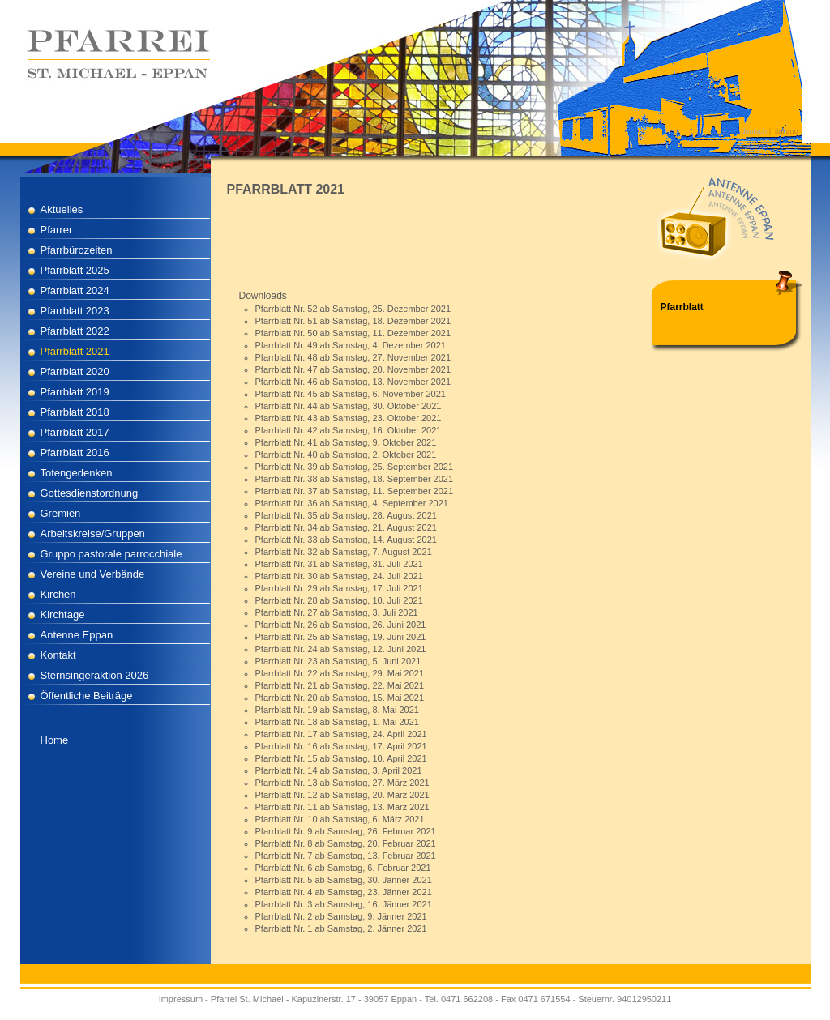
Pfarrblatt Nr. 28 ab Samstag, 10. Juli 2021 (339, 600)
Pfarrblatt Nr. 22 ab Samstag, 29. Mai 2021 (340, 673)
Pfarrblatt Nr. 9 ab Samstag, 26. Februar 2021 (345, 831)
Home (55, 740)
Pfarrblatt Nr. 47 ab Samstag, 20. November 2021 (353, 369)
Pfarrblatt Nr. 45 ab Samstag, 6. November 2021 (350, 394)
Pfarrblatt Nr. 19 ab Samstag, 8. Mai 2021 (337, 710)
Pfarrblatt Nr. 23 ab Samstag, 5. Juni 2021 (338, 661)
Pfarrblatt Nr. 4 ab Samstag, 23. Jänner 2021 (343, 892)
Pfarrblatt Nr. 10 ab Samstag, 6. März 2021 (340, 819)
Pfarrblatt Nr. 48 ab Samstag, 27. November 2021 (353, 357)
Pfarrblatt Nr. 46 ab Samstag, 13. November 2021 (353, 381)
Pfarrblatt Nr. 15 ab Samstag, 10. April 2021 (341, 758)
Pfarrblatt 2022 (75, 331)
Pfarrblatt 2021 (75, 351)
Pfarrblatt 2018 (75, 412)
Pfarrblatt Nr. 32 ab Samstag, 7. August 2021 (343, 552)
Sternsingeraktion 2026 (95, 675)
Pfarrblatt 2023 (75, 311)
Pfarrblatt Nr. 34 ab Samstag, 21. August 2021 (346, 527)
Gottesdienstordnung (90, 493)
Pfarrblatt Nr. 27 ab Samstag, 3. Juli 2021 (336, 612)
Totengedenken (77, 473)
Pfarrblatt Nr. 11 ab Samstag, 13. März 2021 (342, 807)
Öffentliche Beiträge (87, 695)
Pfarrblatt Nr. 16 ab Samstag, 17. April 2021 (341, 746)
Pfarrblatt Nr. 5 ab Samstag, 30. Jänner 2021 (343, 880)
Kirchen (58, 594)
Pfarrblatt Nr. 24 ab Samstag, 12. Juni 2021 (340, 649)
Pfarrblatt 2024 (75, 290)
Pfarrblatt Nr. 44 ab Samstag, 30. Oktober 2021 (348, 406)
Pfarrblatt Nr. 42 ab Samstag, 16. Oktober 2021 (348, 430)
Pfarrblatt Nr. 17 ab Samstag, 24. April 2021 (341, 734)
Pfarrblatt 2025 (75, 270)
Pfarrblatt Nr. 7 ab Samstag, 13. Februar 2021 (345, 855)
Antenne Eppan (77, 635)
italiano (786, 131)
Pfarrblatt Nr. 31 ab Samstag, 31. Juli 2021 (339, 564)
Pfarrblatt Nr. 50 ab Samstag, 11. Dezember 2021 (353, 333)
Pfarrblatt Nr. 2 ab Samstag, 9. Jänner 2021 (341, 916)
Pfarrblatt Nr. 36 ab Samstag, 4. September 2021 (351, 503)
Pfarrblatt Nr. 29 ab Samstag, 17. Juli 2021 (339, 588)
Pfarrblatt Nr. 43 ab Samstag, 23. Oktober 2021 (348, 418)
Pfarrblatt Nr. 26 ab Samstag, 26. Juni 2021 (340, 624)
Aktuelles (62, 209)
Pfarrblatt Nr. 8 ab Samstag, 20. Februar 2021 (345, 843)
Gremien (61, 513)
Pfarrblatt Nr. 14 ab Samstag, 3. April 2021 (338, 770)
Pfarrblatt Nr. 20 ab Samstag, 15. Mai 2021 (340, 697)
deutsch (755, 131)
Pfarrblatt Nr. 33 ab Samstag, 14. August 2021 (346, 539)
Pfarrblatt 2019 (75, 392)
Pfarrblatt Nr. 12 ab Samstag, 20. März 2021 (342, 795)
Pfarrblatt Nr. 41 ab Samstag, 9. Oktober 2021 (346, 442)
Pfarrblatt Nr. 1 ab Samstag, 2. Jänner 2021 (341, 928)
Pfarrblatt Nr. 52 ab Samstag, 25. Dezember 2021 (353, 309)
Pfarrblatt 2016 (75, 452)
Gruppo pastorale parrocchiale (111, 554)
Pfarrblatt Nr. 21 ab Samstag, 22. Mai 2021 (340, 685)
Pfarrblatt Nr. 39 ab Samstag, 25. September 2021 (354, 467)
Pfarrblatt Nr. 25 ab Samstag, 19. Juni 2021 (340, 637)
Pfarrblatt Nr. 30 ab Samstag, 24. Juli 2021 (339, 576)
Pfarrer (57, 230)
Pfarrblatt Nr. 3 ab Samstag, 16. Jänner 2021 (343, 904)
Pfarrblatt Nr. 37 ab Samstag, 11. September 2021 (354, 491)
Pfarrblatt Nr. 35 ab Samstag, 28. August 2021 (346, 515)
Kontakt (58, 655)
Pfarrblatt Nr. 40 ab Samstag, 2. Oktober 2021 (346, 454)
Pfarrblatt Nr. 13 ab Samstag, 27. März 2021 (342, 782)
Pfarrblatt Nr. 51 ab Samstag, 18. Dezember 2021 (353, 321)
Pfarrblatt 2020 (75, 371)
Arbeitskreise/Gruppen (93, 533)
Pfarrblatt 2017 (75, 432)
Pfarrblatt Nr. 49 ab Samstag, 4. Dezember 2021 (350, 345)
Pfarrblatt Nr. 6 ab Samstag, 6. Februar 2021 (343, 868)
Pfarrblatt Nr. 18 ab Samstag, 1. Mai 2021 (337, 722)
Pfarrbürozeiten (77, 250)
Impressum (181, 999)
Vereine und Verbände (93, 574)
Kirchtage (63, 614)
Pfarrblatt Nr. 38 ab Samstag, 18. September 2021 (354, 479)
